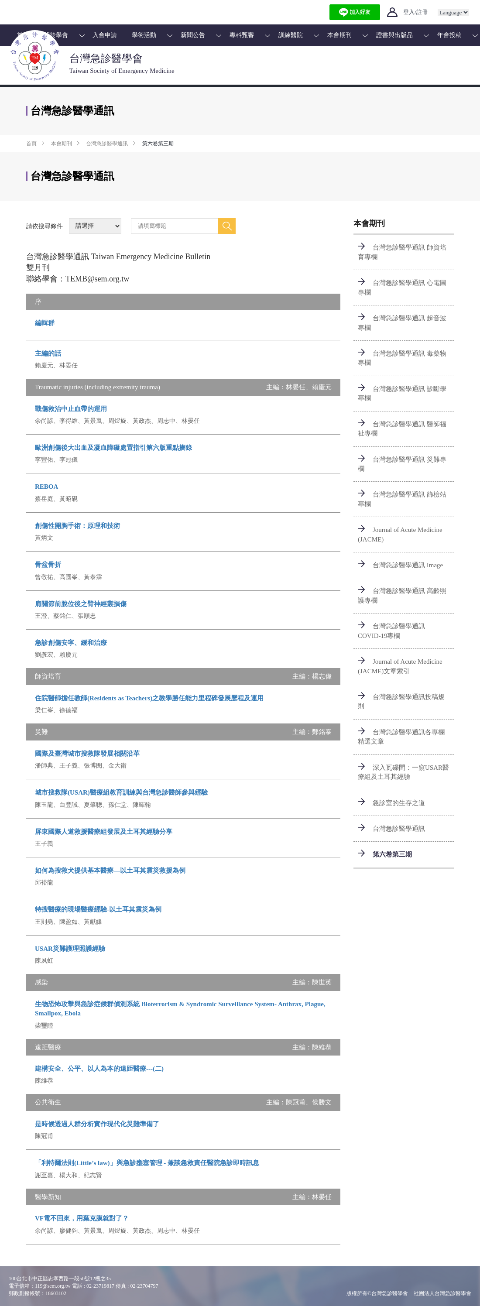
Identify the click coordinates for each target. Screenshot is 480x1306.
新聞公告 (193, 35)
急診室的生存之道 (399, 802)
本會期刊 (339, 35)
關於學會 (56, 35)
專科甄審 (242, 35)
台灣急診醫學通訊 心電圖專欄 (402, 287)
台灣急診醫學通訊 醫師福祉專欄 (402, 429)
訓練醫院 (290, 35)
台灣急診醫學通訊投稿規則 (401, 701)
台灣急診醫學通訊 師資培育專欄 (402, 252)
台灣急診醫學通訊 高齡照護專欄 (402, 595)
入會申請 (105, 35)
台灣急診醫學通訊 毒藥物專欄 (402, 358)
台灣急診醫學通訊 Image (408, 565)
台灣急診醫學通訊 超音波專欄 (402, 323)
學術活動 (144, 35)
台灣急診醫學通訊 (107, 144)
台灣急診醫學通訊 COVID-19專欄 (391, 631)
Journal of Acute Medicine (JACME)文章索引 (400, 666)
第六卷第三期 (392, 854)
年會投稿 (449, 35)
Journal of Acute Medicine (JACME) (400, 534)
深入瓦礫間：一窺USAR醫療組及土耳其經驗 (403, 772)
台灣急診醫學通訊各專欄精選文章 (401, 737)
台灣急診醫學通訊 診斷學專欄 (402, 393)
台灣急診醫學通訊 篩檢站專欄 (402, 499)
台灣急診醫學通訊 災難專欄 (402, 464)
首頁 (23, 35)
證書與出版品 (394, 35)
